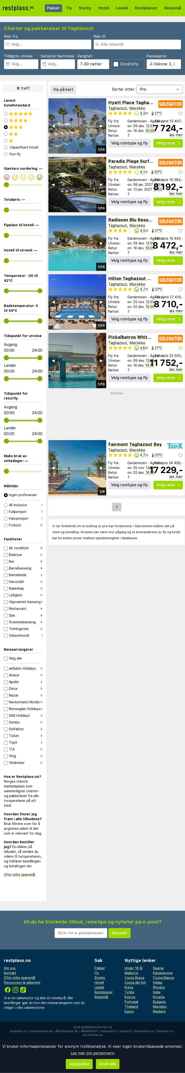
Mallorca (131, 973)
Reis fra (11, 36)
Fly (69, 8)
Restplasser (146, 8)
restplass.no (18, 1031)
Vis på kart (63, 89)
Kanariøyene (163, 973)
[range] (6, 184)
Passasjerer (156, 56)
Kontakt (10, 973)
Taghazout (117, 108)
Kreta (129, 987)
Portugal (131, 1002)
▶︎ (101, 126)
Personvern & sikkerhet (22, 983)
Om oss (10, 968)
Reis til (99, 36)
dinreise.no (165, 1031)
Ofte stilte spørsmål (19, 875)
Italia (156, 992)
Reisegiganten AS (98, 1027)
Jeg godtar (79, 1064)
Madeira (159, 1011)
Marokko (137, 108)
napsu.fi (125, 1031)
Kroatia (159, 997)
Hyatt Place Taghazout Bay (138, 102)
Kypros (130, 997)
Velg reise (168, 143)
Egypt (129, 1011)
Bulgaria (159, 1002)
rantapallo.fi (108, 1031)
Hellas (157, 983)
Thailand (131, 1007)
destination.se (144, 1031)
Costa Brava (134, 978)
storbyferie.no (92, 1035)
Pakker (53, 8)
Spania (158, 968)
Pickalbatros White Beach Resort (144, 337)
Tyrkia (129, 992)
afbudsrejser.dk (66, 1031)
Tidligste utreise (18, 56)
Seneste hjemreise (57, 56)
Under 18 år (134, 968)
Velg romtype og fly (129, 143)
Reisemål (172, 8)
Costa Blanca (163, 978)
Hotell (103, 8)
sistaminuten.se (41, 1031)
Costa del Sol (135, 983)
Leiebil (122, 8)
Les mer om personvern (92, 1053)
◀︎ (53, 126)
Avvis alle (107, 1064)
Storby (85, 8)
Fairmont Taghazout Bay (135, 444)
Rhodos (159, 987)
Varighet (84, 56)
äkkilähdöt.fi (89, 1031)
